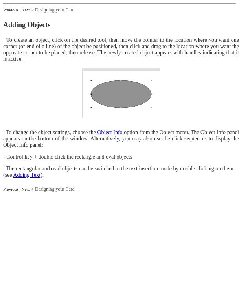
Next (26, 9)
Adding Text (26, 175)
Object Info (109, 132)
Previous (10, 9)
